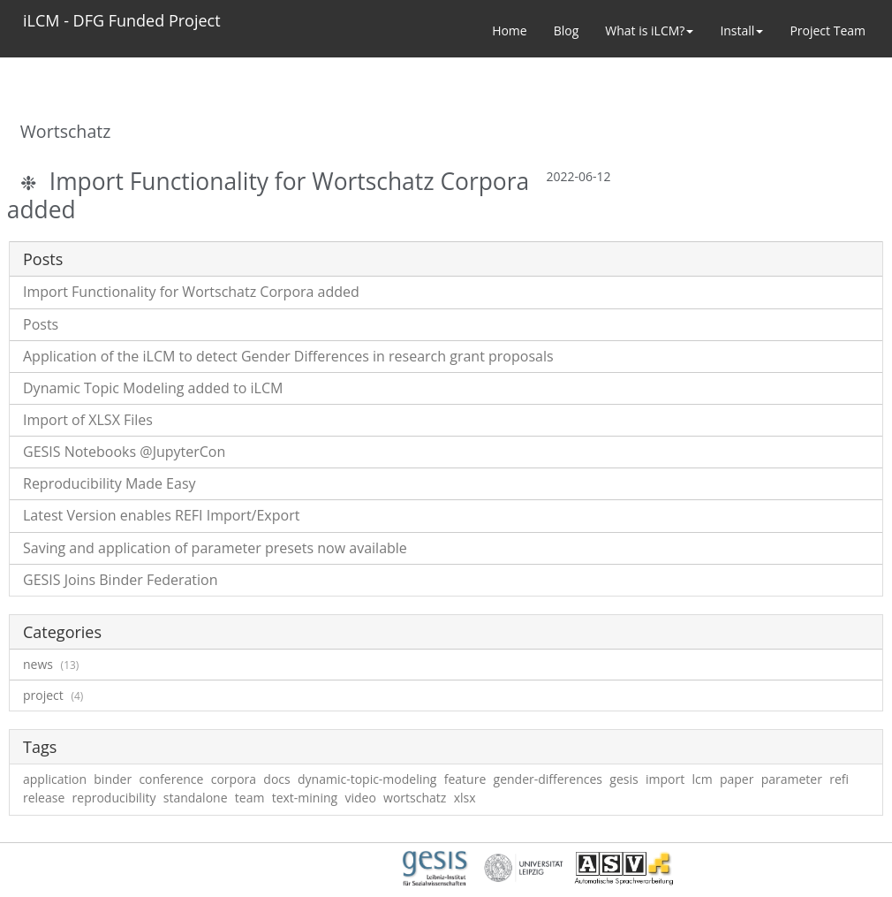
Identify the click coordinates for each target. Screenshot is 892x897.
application (55, 779)
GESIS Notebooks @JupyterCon (124, 451)
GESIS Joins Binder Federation (120, 579)
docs (276, 779)
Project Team (828, 30)
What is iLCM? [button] (649, 30)
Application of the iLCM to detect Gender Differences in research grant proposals (288, 356)
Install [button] (741, 30)
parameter (791, 779)
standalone (195, 797)
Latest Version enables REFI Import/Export (161, 515)
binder (113, 779)
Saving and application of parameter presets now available (215, 548)
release (43, 797)
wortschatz (414, 797)
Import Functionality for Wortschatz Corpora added (268, 195)
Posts (40, 324)
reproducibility (114, 797)
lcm (702, 779)
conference (171, 779)
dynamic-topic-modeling (367, 779)
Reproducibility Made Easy (109, 483)
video (359, 797)
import (665, 779)
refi (839, 779)
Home (509, 30)
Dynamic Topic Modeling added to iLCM (153, 388)
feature (465, 779)
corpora (233, 779)
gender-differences (548, 779)
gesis (623, 779)
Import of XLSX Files (88, 419)
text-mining (304, 797)
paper (737, 779)
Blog (566, 30)
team (250, 797)
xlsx (465, 797)
